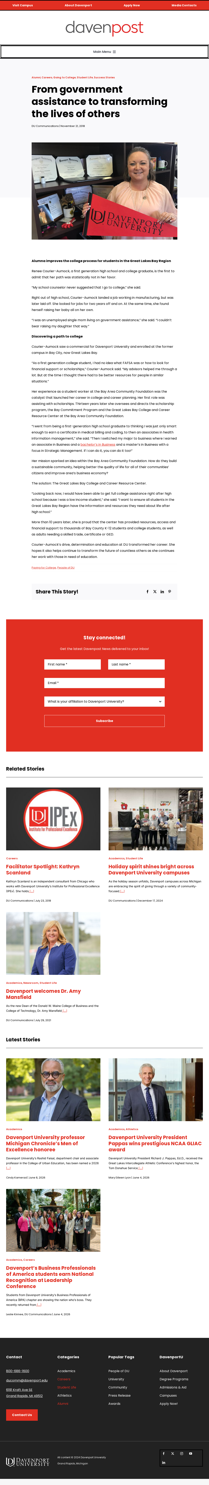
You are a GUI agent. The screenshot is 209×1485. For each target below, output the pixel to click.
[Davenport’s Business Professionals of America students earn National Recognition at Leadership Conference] (53, 1192)
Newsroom (30, 983)
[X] (155, 592)
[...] (31, 891)
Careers (47, 77)
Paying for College (44, 568)
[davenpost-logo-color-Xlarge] (104, 22)
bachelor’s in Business (97, 444)
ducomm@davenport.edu (27, 1380)
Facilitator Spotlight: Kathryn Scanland (43, 869)
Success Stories (104, 77)
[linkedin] (163, 1462)
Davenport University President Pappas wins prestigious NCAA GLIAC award (155, 1143)
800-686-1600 (17, 1371)
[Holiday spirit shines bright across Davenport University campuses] (156, 790)
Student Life (85, 77)
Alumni (36, 77)
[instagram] (181, 1453)
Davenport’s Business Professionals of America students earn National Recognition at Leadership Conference (51, 1277)
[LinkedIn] (162, 592)
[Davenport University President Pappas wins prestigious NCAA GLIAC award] (156, 1061)
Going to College (64, 77)
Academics (117, 858)
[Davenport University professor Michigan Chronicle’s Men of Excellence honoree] (53, 1061)
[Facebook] (147, 592)
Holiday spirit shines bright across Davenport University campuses (151, 869)
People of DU (65, 568)
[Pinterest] (169, 592)
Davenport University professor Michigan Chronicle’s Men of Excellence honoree (45, 1143)
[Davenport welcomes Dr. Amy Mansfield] (53, 915)
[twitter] (172, 1453)
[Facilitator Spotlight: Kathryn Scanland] (53, 790)
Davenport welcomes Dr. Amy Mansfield (43, 994)
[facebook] (163, 1453)
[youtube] (190, 1453)
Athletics (132, 1129)
